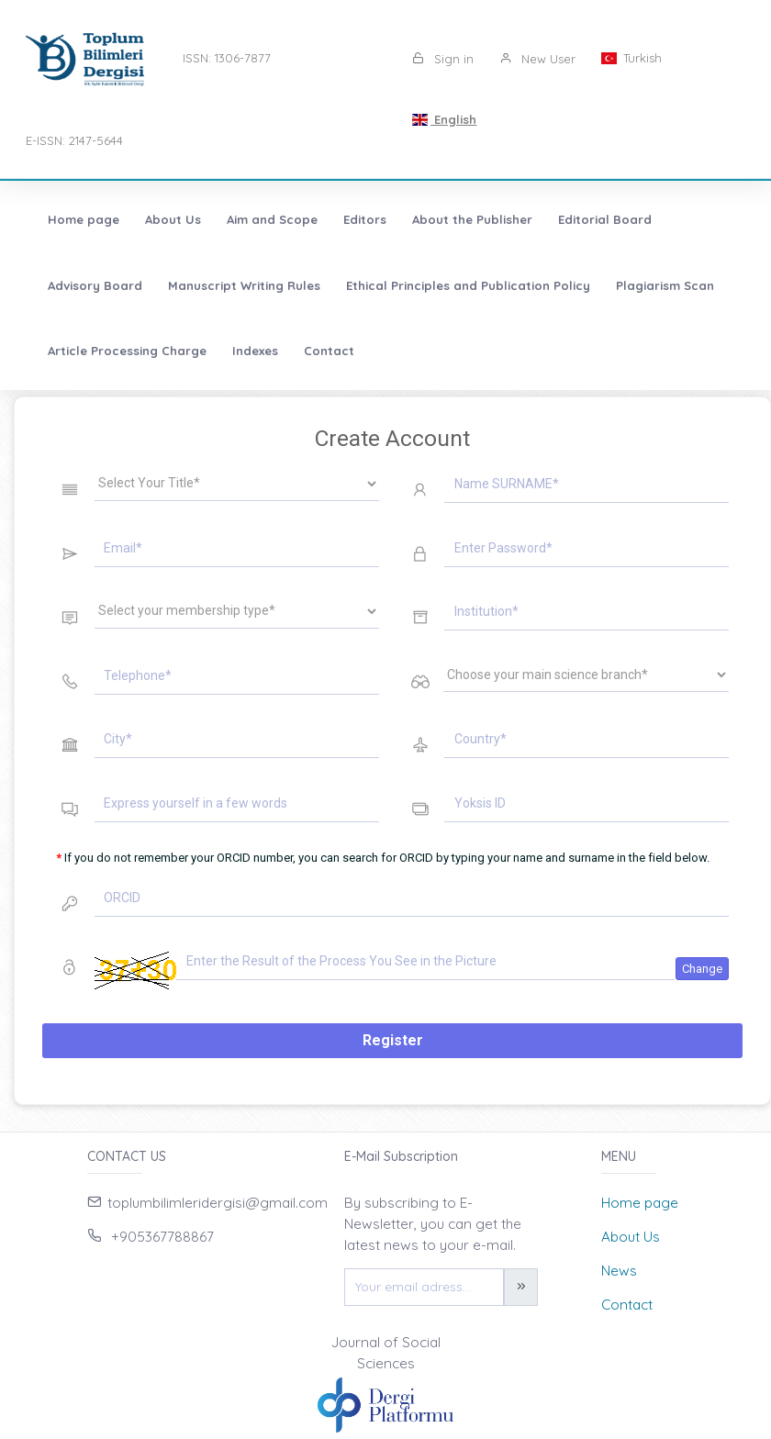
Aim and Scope (272, 219)
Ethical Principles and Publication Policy (468, 285)
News (619, 1270)
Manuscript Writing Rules (244, 285)
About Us (173, 219)
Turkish (631, 57)
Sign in (443, 58)
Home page (83, 219)
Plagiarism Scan (665, 285)
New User (537, 58)
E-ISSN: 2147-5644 (74, 140)
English (444, 119)
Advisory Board (95, 285)
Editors (364, 219)
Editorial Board (605, 219)
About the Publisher (472, 219)
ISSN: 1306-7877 (227, 57)
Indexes (255, 350)
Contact (329, 350)
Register (393, 1040)
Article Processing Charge (127, 350)
